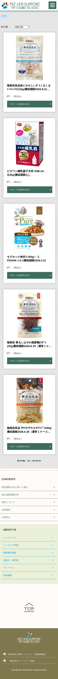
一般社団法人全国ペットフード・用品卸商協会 (26, 654)
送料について (8, 502)
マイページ (8, 567)
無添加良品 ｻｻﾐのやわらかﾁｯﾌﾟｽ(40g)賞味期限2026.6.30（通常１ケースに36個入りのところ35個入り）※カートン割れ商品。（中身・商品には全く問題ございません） (29, 429)
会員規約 (6, 509)
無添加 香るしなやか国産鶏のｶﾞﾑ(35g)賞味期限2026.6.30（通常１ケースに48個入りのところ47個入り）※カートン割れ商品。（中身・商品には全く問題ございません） (29, 344)
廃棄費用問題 (9, 552)
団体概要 (7, 575)
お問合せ (6, 517)
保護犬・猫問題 (10, 560)
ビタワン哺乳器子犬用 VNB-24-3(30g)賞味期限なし (25, 173)
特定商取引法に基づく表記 (15, 487)
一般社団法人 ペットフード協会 (21, 661)
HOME (4, 16)
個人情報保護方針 (10, 494)
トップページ (9, 537)
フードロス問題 (10, 545)
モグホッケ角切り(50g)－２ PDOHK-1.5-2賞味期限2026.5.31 (26, 258)
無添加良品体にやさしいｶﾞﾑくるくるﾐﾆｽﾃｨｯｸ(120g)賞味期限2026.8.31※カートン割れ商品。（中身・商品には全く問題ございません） (29, 87)
